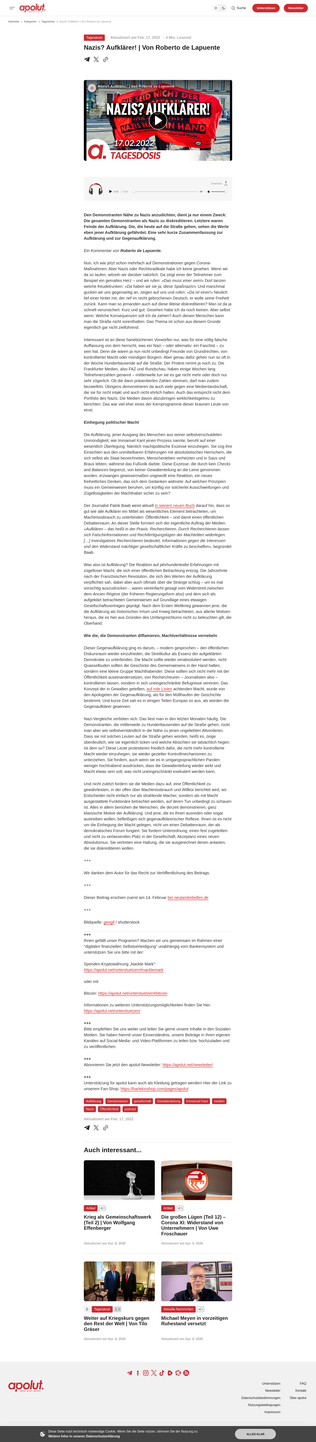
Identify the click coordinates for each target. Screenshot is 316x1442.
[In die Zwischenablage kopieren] (105, 59)
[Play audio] (111, 191)
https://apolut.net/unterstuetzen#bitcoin (132, 993)
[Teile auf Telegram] (87, 59)
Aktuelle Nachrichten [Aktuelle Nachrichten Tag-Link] (178, 1309)
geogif (109, 922)
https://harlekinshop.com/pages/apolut (154, 1089)
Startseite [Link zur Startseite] (13, 21)
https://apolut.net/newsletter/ (187, 1065)
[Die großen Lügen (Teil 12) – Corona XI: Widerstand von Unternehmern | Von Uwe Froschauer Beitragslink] (196, 1225)
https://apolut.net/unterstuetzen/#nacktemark (123, 970)
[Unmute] (208, 191)
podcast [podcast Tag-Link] (130, 1109)
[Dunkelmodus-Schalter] (219, 8)
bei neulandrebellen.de (188, 897)
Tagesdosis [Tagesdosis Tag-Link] (94, 37)
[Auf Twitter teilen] (96, 1128)
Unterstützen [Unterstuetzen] (266, 8)
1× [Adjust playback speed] (201, 191)
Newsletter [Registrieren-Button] (296, 8)
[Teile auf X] (96, 59)
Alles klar (255, 1434)
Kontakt (300, 1390)
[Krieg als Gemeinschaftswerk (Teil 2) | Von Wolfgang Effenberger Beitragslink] (119, 1222)
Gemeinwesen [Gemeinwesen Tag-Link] (117, 1101)
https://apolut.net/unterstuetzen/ (112, 1011)
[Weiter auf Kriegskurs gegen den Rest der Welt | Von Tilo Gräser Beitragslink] (119, 1323)
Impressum (272, 1412)
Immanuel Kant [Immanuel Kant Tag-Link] (197, 1101)
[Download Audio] (220, 183)
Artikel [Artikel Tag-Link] (90, 1208)
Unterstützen (271, 1383)
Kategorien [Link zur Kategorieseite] (30, 21)
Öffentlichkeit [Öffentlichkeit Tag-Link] (109, 1109)
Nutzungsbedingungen (264, 1405)
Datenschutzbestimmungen (260, 1398)
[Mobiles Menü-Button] (12, 8)
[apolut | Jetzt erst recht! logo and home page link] (32, 8)
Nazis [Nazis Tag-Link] (90, 1109)
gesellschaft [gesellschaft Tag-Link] (142, 1101)
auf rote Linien (159, 689)
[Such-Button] (238, 8)
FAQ (303, 1383)
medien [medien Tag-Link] (219, 1101)
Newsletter (273, 1390)
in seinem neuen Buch (175, 505)
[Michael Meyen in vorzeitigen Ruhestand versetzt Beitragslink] (196, 1321)
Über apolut (298, 1398)
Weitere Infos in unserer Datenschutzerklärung (84, 1436)
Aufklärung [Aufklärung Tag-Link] (93, 1101)
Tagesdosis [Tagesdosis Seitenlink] (48, 21)
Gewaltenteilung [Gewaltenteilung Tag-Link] (168, 1101)
